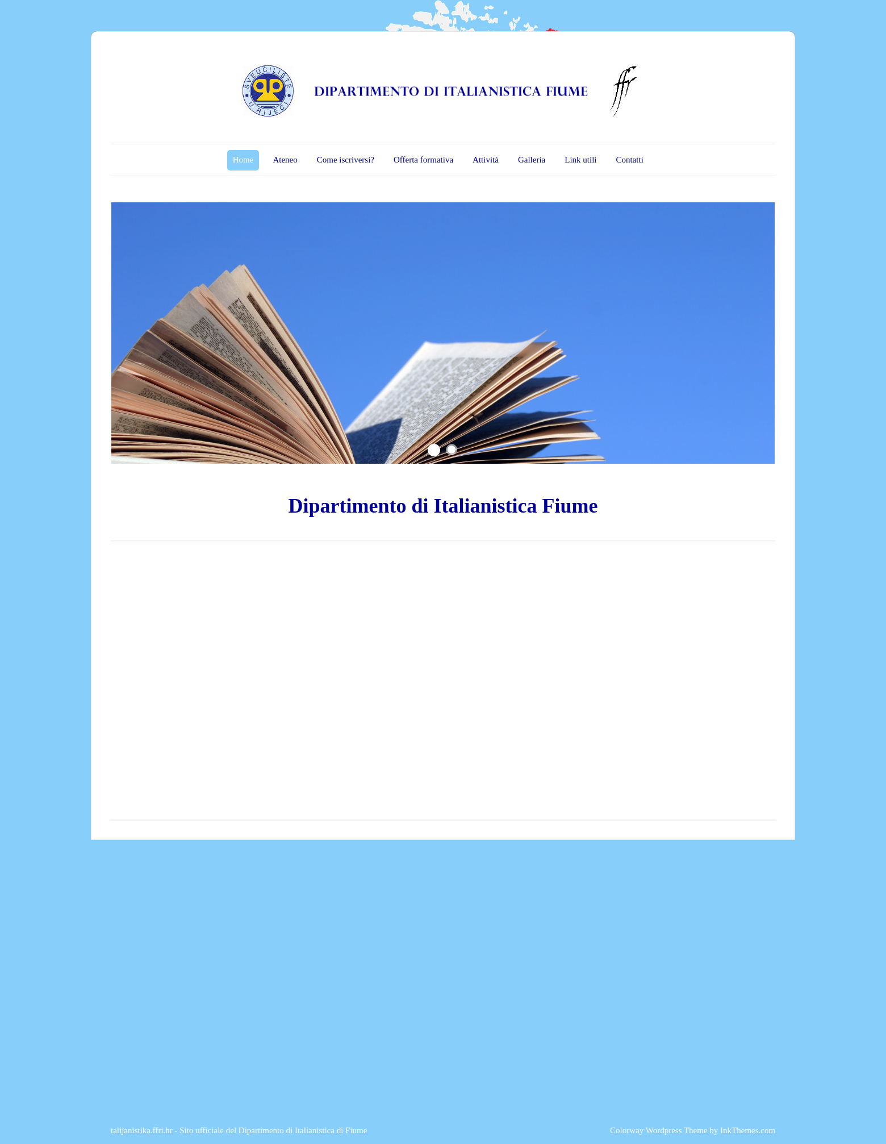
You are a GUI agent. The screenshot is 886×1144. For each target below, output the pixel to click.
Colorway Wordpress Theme (659, 1130)
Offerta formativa (423, 159)
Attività (486, 159)
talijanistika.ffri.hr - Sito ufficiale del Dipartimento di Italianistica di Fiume (239, 1130)
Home (243, 159)
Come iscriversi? (345, 159)
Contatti (629, 159)
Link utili (580, 159)
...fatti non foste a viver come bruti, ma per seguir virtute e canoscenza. (231, 380)
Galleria (531, 159)
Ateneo (285, 159)
